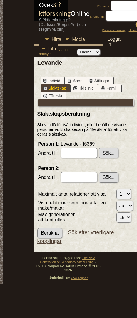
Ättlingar (99, 80)
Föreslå (52, 95)
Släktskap (54, 88)
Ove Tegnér (79, 278)
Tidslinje (83, 88)
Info (52, 48)
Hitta (56, 39)
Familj (109, 88)
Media (78, 39)
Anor (75, 80)
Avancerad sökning (114, 30)
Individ (51, 80)
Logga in (114, 40)
